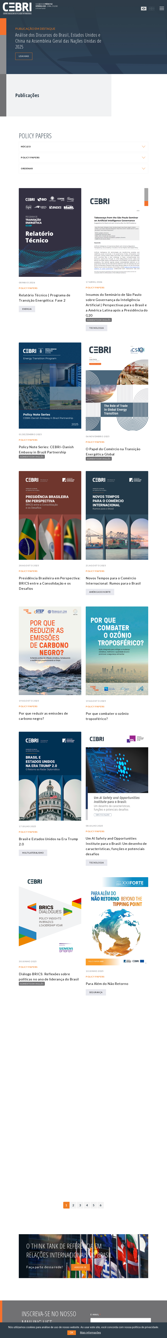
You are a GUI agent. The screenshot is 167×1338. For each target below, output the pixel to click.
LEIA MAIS (24, 56)
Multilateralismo (33, 853)
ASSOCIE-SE (80, 1267)
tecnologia (96, 328)
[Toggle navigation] (162, 8)
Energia (27, 309)
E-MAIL (95, 1315)
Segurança (95, 992)
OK (71, 1332)
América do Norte (100, 592)
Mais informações (90, 1332)
